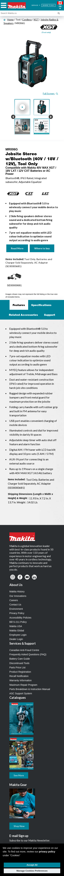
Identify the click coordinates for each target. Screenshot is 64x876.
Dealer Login (16, 639)
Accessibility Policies (20, 617)
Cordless (27, 19)
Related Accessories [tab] (23, 314)
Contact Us (15, 604)
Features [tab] (19, 305)
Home (10, 19)
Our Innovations (17, 596)
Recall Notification (19, 676)
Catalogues (17, 697)
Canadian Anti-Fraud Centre (24, 650)
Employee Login (17, 634)
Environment (16, 608)
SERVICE (36, 5)
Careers (13, 600)
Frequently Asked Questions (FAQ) (27, 654)
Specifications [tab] (41, 305)
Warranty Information (20, 680)
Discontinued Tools (19, 663)
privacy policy (47, 851)
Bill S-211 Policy (18, 622)
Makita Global (16, 630)
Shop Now (19, 826)
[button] (60, 5)
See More (19, 775)
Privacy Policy (16, 613)
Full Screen (50, 93)
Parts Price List (17, 667)
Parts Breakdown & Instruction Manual (29, 689)
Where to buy (42, 248)
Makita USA (15, 626)
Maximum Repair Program (23, 684)
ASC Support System (20, 693)
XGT (36, 19)
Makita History (17, 591)
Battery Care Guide (19, 658)
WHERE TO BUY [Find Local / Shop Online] (48, 5)
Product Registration (20, 671)
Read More (17, 248)
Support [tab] (49, 314)
